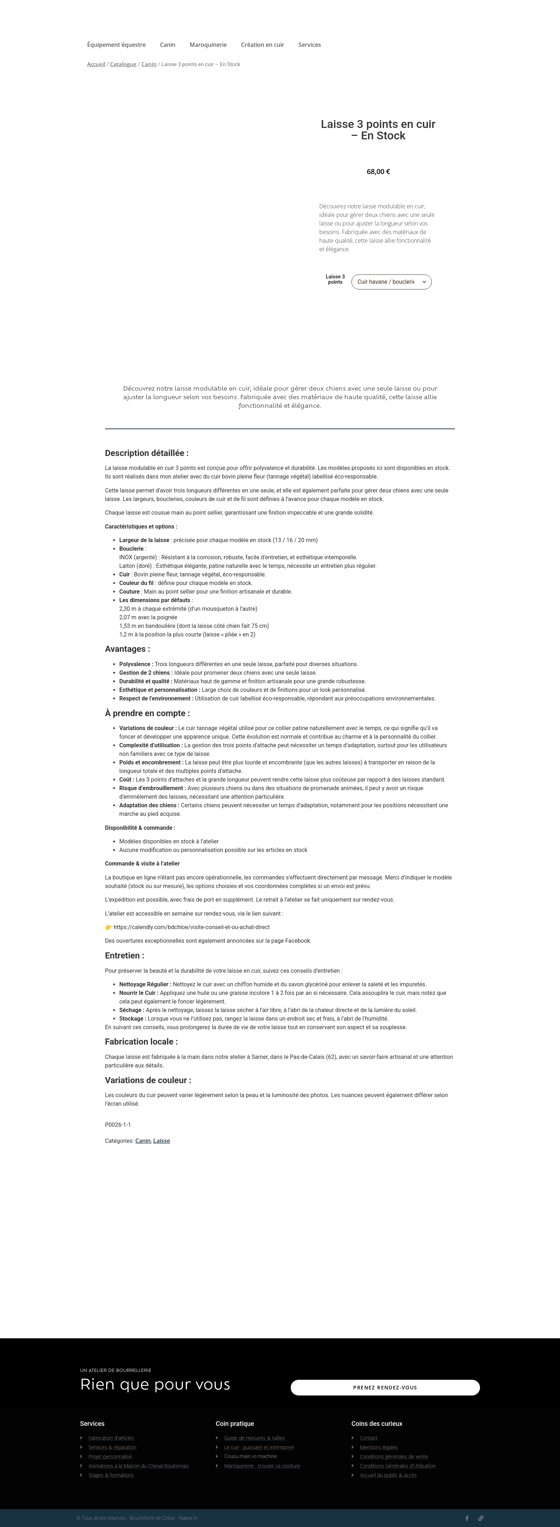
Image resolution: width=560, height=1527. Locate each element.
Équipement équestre (116, 45)
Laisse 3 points (335, 279)
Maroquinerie (208, 45)
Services (310, 45)
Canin (167, 45)
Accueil (96, 64)
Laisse (161, 1141)
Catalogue (123, 64)
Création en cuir (262, 45)
